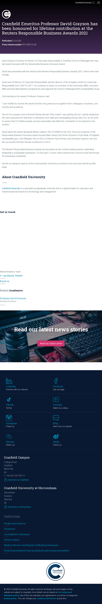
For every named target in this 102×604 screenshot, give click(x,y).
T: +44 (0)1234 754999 (11, 275)
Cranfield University (83, 3)
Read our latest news (51, 343)
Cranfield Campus (17, 457)
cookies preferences (46, 598)
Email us (4, 281)
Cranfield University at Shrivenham (30, 488)
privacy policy (10, 598)
